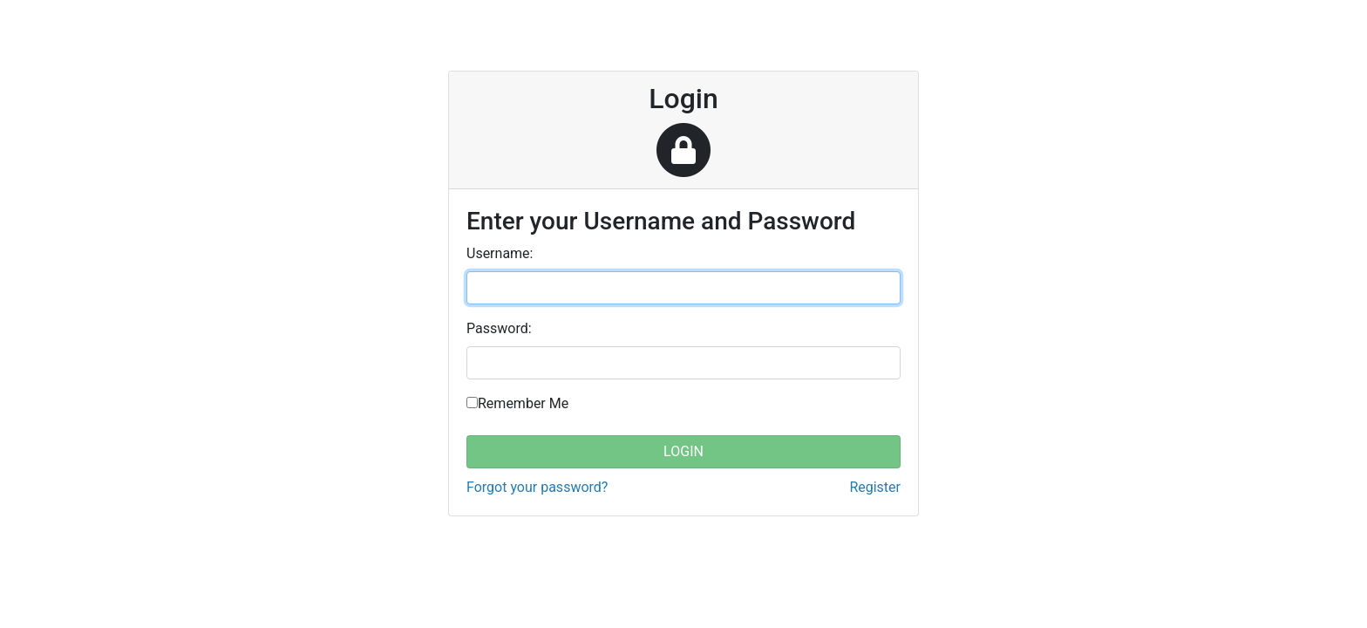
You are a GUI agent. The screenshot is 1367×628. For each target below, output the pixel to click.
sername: (499, 253)
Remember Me (523, 403)
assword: (499, 328)
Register (875, 487)
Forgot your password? (537, 487)
